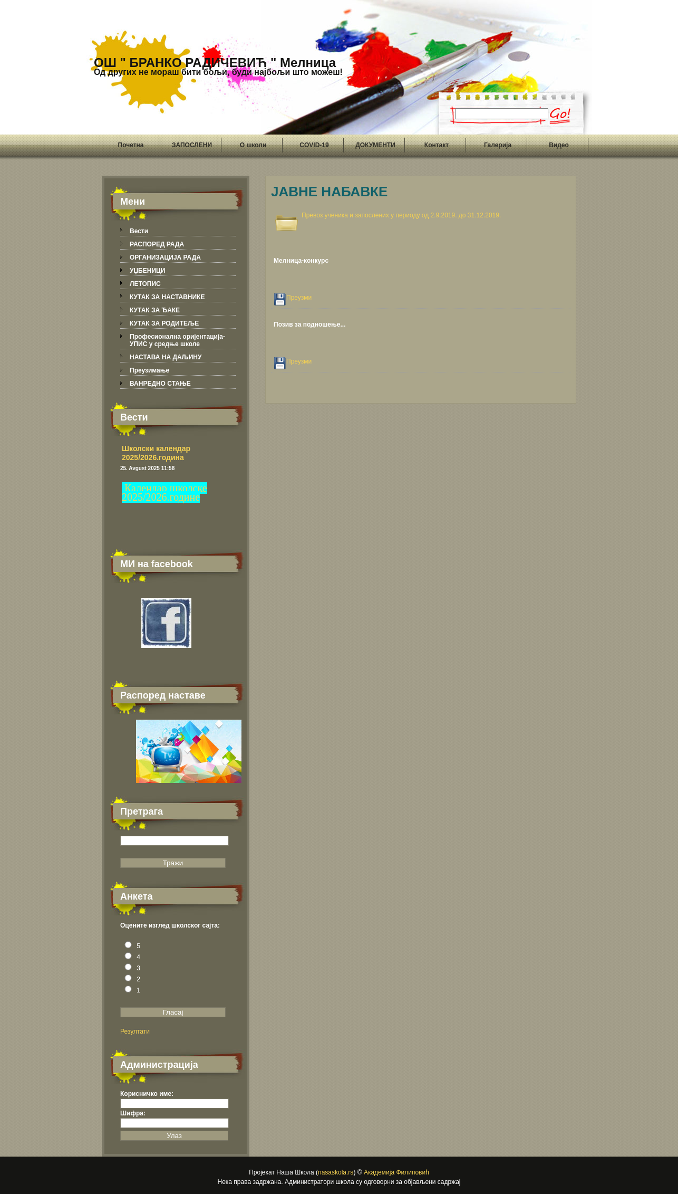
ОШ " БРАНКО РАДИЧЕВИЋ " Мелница (218, 66)
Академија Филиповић (396, 1172)
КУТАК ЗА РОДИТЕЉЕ (164, 323)
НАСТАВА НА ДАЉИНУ (165, 357)
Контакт (436, 145)
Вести (139, 231)
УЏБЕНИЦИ (147, 270)
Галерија (497, 145)
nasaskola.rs (335, 1172)
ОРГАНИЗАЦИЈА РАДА (165, 257)
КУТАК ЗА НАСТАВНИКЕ (167, 297)
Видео (559, 145)
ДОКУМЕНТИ (375, 145)
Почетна (131, 145)
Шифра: (133, 1113)
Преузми (299, 297)
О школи (253, 145)
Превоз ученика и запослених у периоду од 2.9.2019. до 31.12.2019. (401, 215)
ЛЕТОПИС (145, 284)
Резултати (135, 1031)
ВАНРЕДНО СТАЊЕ (160, 383)
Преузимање (149, 370)
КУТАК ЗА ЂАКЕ (155, 310)
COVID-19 (313, 145)
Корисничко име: (146, 1093)
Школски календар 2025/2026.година (156, 453)
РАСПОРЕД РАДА (157, 244)
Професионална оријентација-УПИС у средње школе (177, 340)
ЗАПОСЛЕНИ (192, 145)
